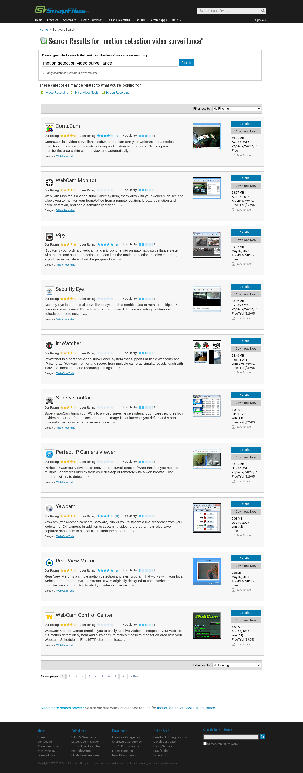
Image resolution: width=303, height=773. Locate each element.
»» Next (134, 676)
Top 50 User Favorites (85, 746)
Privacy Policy (46, 750)
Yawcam (66, 506)
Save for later (243, 155)
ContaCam (68, 126)
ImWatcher (68, 343)
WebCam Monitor (76, 180)
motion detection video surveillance (186, 708)
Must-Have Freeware (85, 755)
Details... (246, 123)
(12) (117, 516)
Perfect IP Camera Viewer (85, 452)
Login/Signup (162, 746)
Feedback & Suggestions (170, 737)
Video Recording (57, 92)
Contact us (44, 741)
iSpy (60, 235)
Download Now (245, 131)
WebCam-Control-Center (84, 615)
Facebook (160, 755)
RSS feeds (160, 750)
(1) (116, 244)
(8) (116, 136)
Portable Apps (81, 750)
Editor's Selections (83, 737)
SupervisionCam (74, 398)
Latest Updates (122, 750)
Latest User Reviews (85, 741)
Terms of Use (46, 755)
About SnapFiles (48, 746)
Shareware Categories (127, 741)
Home (44, 29)
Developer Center (164, 741)
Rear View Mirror (75, 561)
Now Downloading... (125, 755)
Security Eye (70, 289)
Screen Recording (117, 92)
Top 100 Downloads (125, 746)
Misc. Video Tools (87, 92)
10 (123, 676)
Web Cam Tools (65, 156)
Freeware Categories (126, 737)
